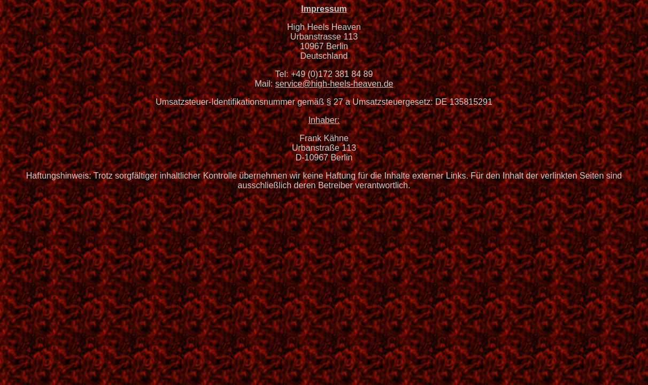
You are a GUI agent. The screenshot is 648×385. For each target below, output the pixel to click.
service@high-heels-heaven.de (334, 83)
